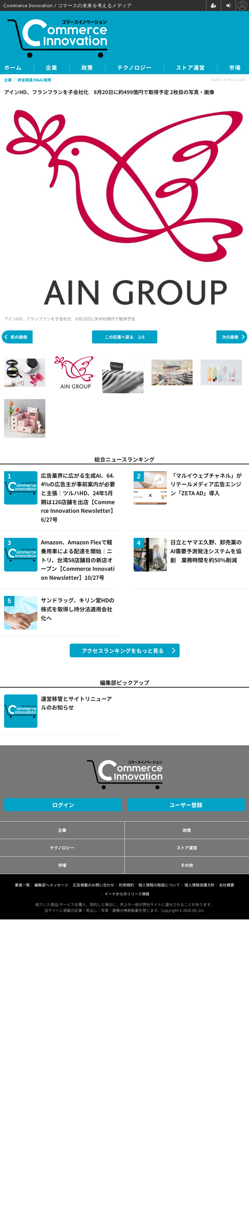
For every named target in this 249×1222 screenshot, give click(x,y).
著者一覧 (22, 884)
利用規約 (126, 884)
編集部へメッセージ (51, 884)
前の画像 (19, 337)
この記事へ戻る (125, 337)
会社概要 (226, 884)
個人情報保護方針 (199, 884)
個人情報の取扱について (159, 884)
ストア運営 (190, 67)
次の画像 (230, 337)
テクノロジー (134, 67)
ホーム (13, 67)
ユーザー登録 (185, 805)
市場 (235, 67)
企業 (51, 67)
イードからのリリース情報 (126, 893)
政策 (87, 67)
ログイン (63, 805)
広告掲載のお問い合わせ (93, 884)
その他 (187, 865)
